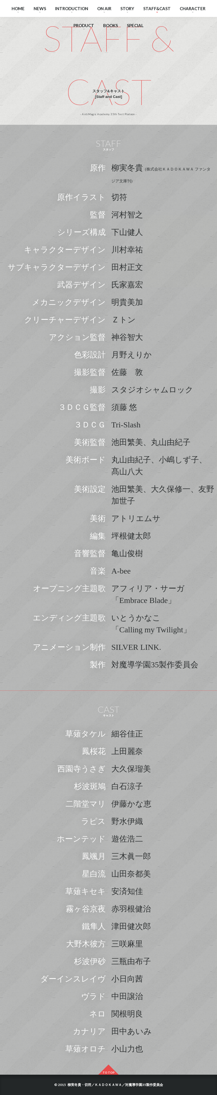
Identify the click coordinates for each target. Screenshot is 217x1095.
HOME (18, 8)
